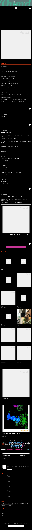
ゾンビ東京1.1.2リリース (20, 307)
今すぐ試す (15, 4)
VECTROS (4, 507)
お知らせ (21, 505)
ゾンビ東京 (10, 507)
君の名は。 (18, 362)
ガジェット (15, 505)
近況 (2, 68)
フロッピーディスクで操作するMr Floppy (11, 196)
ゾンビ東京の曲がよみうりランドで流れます (7, 307)
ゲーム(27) (2, 105)
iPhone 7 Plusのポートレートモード (22, 325)
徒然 (26, 505)
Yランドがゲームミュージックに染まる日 (7, 362)
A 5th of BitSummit (6, 132)
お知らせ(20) (5, 105)
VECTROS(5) (11, 105)
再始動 (3, 116)
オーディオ (9, 505)
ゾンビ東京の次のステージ (5, 325)
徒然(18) (9, 105)
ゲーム (3, 505)
